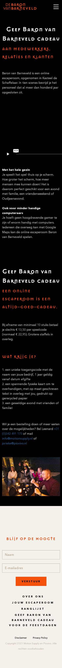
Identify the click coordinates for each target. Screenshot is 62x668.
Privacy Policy (40, 637)
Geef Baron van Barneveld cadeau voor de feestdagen (33, 620)
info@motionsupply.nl (17, 438)
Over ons (33, 596)
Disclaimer (21, 637)
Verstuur (31, 581)
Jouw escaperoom (33, 602)
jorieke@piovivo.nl (14, 443)
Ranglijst (33, 608)
